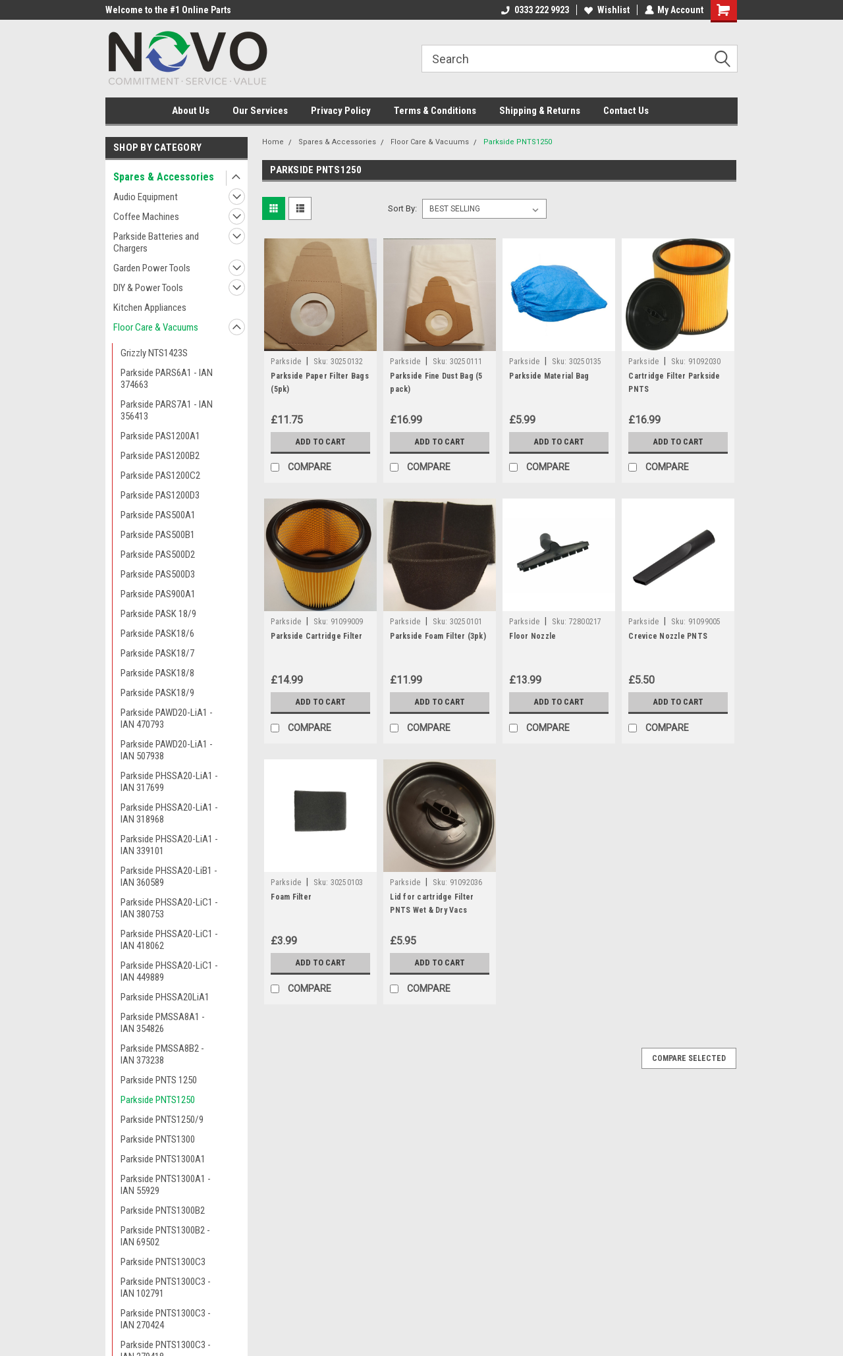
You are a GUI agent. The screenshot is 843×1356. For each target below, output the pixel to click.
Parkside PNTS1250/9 (162, 1119)
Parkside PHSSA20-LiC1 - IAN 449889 (169, 971)
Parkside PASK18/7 (157, 653)
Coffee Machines (146, 217)
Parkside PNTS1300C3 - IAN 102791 (166, 1287)
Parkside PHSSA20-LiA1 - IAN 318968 (169, 813)
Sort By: (402, 208)
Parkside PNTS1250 (158, 1100)
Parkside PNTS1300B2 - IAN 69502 (165, 1236)
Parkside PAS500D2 (158, 554)
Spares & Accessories (163, 177)
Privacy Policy (341, 111)
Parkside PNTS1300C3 (163, 1262)
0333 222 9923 (534, 10)
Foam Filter (291, 897)
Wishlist (606, 10)
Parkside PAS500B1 (158, 535)
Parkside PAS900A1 (158, 594)
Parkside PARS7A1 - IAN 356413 (167, 410)
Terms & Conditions (435, 111)
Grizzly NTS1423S (154, 353)
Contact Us (626, 111)
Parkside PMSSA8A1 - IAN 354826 (163, 1023)
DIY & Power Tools (148, 288)
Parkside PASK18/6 (157, 633)
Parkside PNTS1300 (158, 1139)
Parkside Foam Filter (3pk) (438, 636)
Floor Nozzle (532, 636)
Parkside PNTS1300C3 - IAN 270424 (166, 1319)
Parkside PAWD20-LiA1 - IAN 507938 (167, 750)
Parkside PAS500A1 (158, 515)
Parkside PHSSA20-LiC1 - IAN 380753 (169, 908)
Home (273, 142)
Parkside (286, 361)
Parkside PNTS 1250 (159, 1080)
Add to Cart (320, 442)
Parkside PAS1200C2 (160, 475)
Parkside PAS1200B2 (160, 456)
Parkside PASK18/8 (157, 673)
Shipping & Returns (539, 111)
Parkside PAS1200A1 (160, 436)
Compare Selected (689, 1058)
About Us (190, 111)
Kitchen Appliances (149, 307)
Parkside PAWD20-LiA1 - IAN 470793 (167, 718)
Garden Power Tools (151, 268)
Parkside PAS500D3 (158, 574)
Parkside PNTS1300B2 (163, 1210)
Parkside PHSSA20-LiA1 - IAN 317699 (169, 782)
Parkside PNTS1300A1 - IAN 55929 (166, 1185)
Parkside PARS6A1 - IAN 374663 (167, 379)
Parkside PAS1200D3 (160, 495)
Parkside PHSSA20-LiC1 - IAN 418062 (169, 940)
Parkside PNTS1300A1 (163, 1159)
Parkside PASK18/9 (157, 693)
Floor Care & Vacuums (155, 327)
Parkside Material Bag (549, 376)
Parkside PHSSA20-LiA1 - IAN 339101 (169, 845)
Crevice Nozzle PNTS (667, 636)
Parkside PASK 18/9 (158, 614)
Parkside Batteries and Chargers (156, 242)
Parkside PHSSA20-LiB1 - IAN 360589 (169, 876)
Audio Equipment (145, 197)
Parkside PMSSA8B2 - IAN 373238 (162, 1054)
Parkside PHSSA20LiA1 (165, 997)
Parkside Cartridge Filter (316, 636)
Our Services (260, 111)
